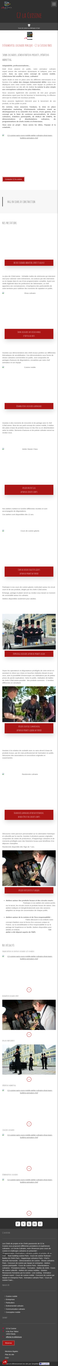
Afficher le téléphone (14, 1337)
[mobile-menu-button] (54, 4)
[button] (5, 1362)
